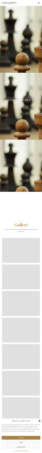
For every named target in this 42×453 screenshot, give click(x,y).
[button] (39, 424)
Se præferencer (21, 449)
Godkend (21, 440)
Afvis (21, 445)
